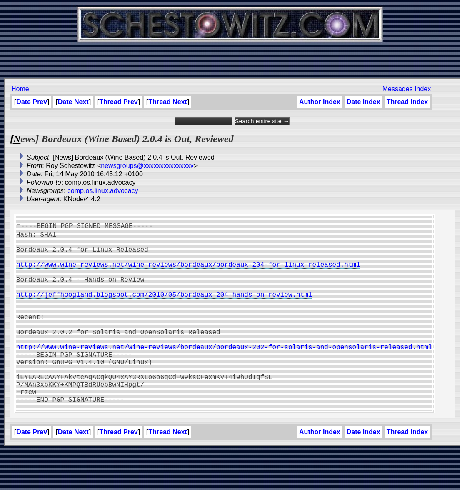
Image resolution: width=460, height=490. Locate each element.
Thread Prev (118, 101)
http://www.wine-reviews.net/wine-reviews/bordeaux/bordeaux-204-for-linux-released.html (188, 272)
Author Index (319, 101)
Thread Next (167, 101)
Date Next (73, 101)
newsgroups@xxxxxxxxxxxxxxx (147, 165)
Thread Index (407, 101)
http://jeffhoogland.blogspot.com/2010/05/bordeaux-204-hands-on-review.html (164, 309)
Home (20, 88)
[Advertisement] (230, 58)
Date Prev (31, 101)
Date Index (363, 101)
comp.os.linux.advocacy (103, 190)
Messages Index (406, 88)
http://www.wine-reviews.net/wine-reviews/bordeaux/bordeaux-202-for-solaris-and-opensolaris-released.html (224, 373)
